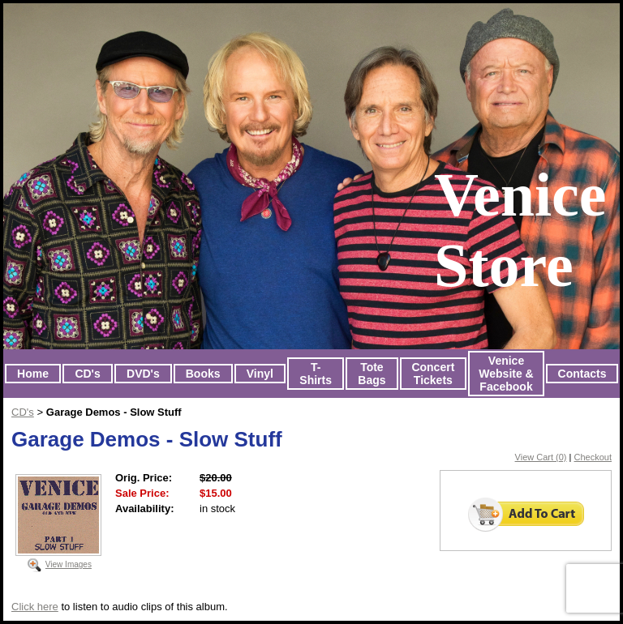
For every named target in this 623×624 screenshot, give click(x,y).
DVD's (143, 373)
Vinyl (260, 373)
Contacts (582, 373)
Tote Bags (371, 374)
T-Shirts (315, 374)
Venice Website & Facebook (506, 373)
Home (33, 373)
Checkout (593, 457)
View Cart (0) (541, 457)
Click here (34, 606)
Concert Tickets (432, 374)
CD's (87, 373)
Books (203, 373)
